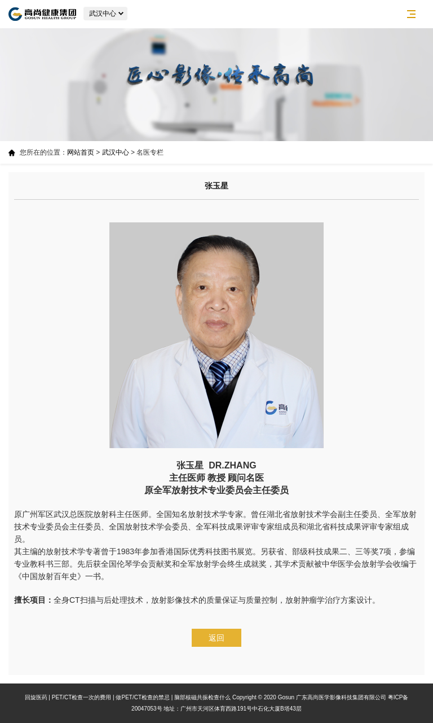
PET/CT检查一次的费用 (82, 697)
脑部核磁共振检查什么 (202, 697)
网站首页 (80, 152)
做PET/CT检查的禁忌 (143, 697)
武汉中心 (115, 152)
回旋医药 (36, 697)
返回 (216, 637)
